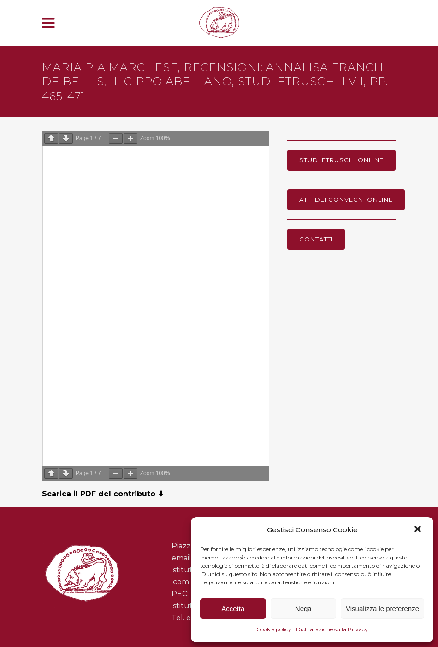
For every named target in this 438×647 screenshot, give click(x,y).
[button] (418, 529)
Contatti (316, 239)
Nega (303, 608)
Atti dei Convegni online (346, 199)
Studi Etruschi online (341, 160)
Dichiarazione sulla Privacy (332, 629)
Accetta (232, 608)
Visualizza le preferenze (382, 608)
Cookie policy (273, 629)
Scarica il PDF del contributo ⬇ (103, 493)
